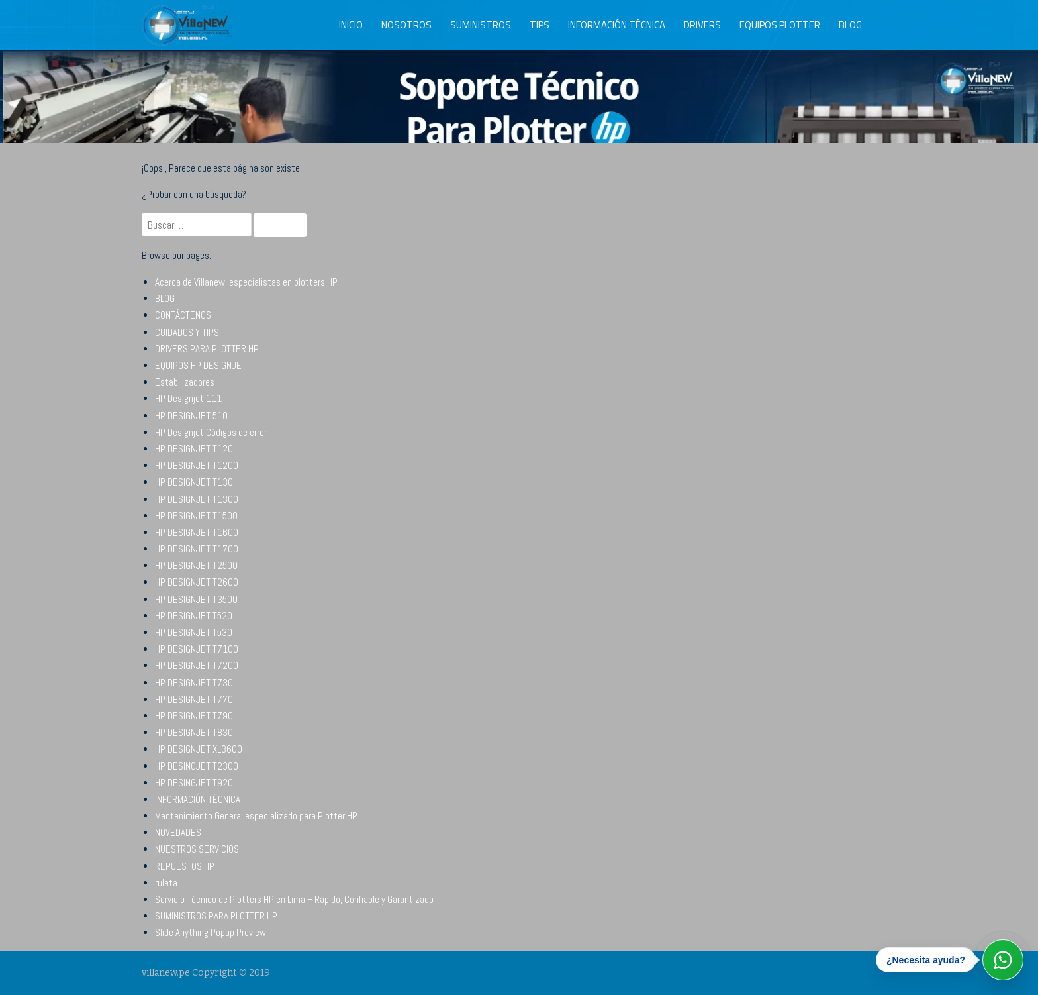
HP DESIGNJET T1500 (196, 515)
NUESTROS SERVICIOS (197, 849)
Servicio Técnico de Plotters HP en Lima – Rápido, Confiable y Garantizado (294, 899)
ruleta (166, 882)
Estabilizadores (184, 382)
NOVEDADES (178, 832)
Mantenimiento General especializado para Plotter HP (256, 816)
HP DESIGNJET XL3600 (198, 749)
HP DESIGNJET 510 (191, 415)
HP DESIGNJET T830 (194, 732)
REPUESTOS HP (184, 866)
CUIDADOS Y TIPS (187, 332)
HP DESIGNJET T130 (194, 482)
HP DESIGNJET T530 (193, 632)
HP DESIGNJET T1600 (196, 532)
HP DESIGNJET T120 (194, 449)
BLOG (850, 25)
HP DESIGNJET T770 (194, 699)
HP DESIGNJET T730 (194, 682)
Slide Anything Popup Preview (210, 932)
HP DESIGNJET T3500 (196, 599)
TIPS (539, 25)
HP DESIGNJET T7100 (196, 649)
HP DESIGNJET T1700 (196, 549)
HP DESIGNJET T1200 (196, 465)
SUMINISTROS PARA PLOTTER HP (216, 916)
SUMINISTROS (480, 25)
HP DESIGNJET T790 (194, 715)
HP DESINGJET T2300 (196, 766)
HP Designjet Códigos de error (211, 432)
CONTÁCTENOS (183, 315)
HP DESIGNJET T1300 (196, 499)
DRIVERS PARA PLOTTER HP (207, 348)
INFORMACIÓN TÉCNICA (616, 25)
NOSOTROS (406, 25)
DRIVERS (702, 25)
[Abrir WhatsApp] (1002, 959)
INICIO (351, 25)
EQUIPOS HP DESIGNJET (200, 365)
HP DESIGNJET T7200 (196, 665)
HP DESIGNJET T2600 (196, 582)
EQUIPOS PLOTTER (779, 25)
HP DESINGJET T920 (194, 782)
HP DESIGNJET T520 (193, 615)
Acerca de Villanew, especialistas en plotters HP (246, 282)
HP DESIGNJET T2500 (196, 565)
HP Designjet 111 (188, 398)
